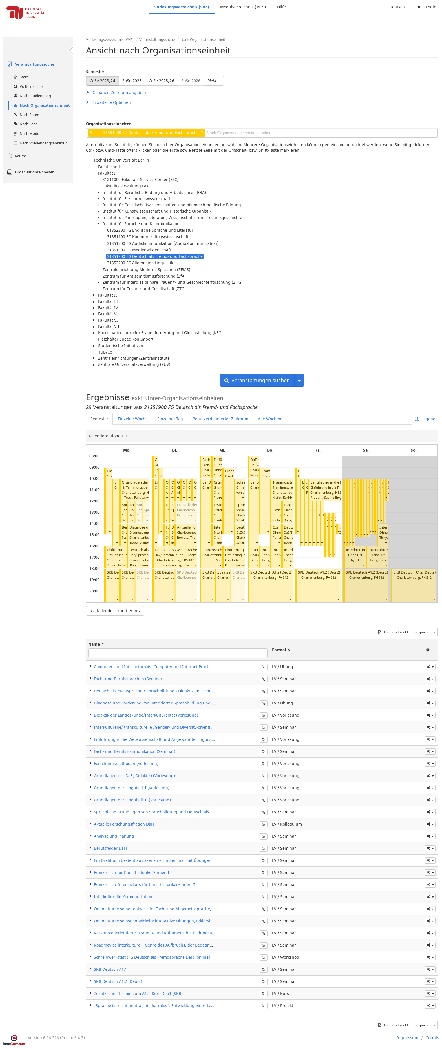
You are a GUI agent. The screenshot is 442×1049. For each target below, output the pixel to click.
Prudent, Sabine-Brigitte (220, 560)
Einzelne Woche (133, 418)
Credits (432, 1037)
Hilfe (281, 7)
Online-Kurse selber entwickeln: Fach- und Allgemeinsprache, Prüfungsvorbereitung (174, 908)
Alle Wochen (269, 418)
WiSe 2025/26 (161, 80)
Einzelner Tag (170, 418)
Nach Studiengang (31, 95)
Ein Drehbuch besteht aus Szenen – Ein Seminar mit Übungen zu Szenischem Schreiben (177, 860)
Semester (95, 71)
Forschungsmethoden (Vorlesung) (126, 763)
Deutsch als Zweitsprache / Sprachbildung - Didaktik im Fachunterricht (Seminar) (171, 691)
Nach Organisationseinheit (41, 105)
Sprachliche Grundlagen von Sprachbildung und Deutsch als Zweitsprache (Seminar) (174, 812)
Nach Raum (25, 114)
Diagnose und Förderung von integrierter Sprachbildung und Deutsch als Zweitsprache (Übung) (185, 703)
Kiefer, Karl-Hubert (121, 565)
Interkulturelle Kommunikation (123, 896)
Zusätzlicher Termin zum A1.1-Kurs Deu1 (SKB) (138, 993)
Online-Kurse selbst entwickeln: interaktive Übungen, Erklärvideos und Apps (166, 920)
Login (426, 7)
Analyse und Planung (114, 836)
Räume (16, 155)
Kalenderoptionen (106, 436)
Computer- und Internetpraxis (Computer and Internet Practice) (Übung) (163, 666)
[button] (109, 531)
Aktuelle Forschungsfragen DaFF (124, 824)
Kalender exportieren (115, 610)
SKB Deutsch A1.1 (110, 969)
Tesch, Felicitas (135, 497)
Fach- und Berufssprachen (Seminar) (129, 678)
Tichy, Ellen (258, 560)
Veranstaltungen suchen (257, 380)
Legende (426, 418)
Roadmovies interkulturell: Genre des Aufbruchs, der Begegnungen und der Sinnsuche (176, 945)
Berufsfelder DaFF (111, 848)
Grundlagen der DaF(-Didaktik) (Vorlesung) (134, 775)
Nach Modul (26, 133)
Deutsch (397, 7)
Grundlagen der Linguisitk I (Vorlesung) (131, 787)
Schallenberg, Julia (175, 565)
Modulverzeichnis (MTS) (243, 7)
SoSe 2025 (132, 80)
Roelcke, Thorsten (190, 537)
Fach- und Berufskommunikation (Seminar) (134, 751)
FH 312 (283, 577)
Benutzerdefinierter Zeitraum (220, 418)
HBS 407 (188, 560)
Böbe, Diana (139, 542)
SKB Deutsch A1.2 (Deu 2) (271, 572)
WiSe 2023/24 (102, 80)
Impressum (407, 1037)
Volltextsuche (27, 86)
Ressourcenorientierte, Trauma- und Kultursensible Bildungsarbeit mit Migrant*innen (176, 933)
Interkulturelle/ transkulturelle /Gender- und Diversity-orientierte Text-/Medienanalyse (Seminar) (186, 727)
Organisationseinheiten (30, 172)
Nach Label (25, 123)
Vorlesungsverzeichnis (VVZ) (181, 7)
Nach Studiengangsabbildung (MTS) (42, 143)
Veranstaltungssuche (30, 64)
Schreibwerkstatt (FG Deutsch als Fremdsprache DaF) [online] (152, 957)
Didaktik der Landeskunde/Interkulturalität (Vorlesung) (146, 715)
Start (20, 76)
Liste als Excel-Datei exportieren (406, 632)
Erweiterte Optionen (108, 102)
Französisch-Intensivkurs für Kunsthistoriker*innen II (144, 884)
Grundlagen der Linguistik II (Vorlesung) (132, 799)
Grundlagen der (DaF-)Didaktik (147, 482)
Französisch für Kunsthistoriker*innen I (131, 872)
